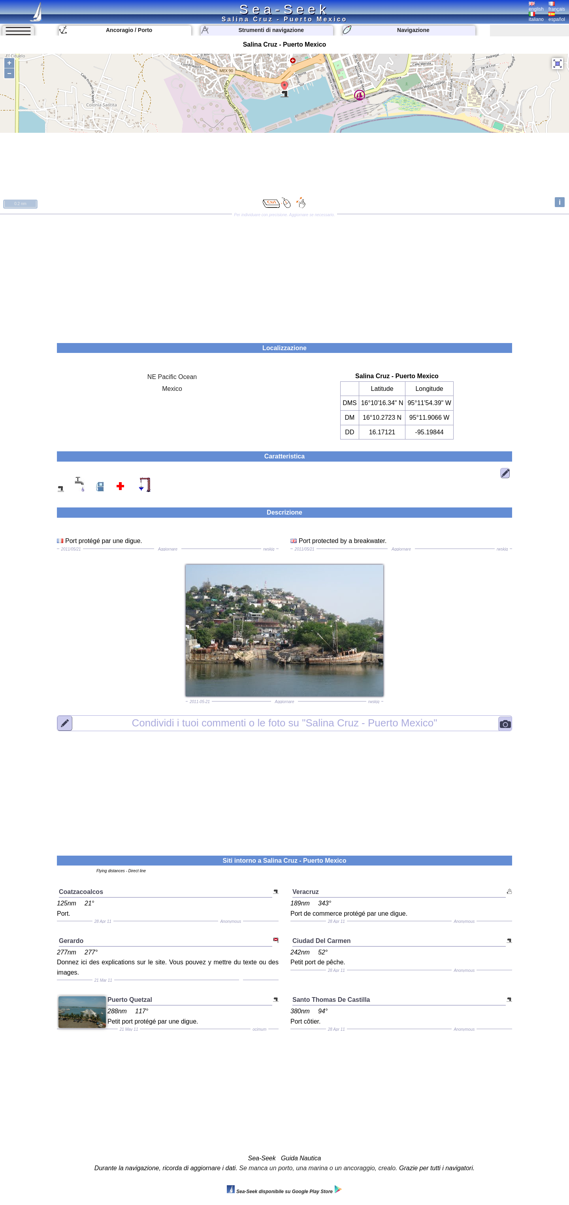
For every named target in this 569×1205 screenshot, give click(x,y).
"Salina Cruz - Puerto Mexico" (284, 723)
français (556, 7)
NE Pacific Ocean (172, 376)
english (536, 7)
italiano (536, 17)
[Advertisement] (284, 276)
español (556, 17)
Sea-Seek (284, 9)
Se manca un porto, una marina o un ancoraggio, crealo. (318, 1168)
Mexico (172, 388)
